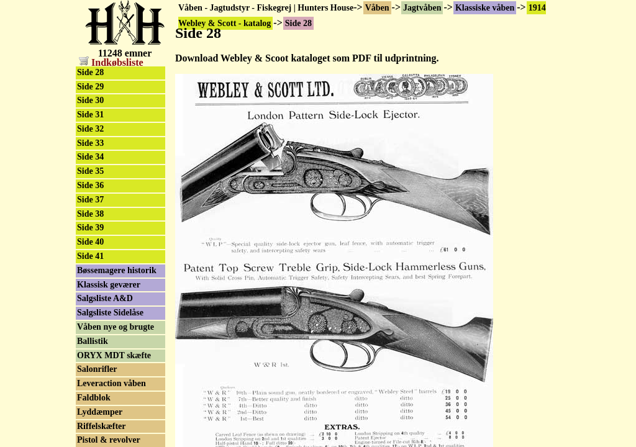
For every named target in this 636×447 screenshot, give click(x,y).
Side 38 (90, 214)
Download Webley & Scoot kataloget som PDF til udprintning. (306, 58)
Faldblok (94, 397)
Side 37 (90, 199)
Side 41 (90, 256)
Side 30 (90, 100)
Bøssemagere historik (117, 270)
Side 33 (90, 143)
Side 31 (90, 114)
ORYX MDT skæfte (114, 355)
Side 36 (90, 185)
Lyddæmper (99, 412)
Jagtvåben (422, 7)
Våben (377, 7)
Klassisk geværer (108, 284)
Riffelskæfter (101, 426)
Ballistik (92, 341)
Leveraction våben (111, 383)
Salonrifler (97, 369)
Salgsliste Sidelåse (110, 312)
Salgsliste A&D (105, 298)
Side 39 (90, 227)
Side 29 (90, 86)
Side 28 (90, 72)
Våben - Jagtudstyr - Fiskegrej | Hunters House (265, 7)
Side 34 (90, 156)
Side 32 (90, 128)
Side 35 (90, 171)
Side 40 (90, 241)
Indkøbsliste (111, 62)
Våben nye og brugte (115, 327)
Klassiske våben (484, 7)
